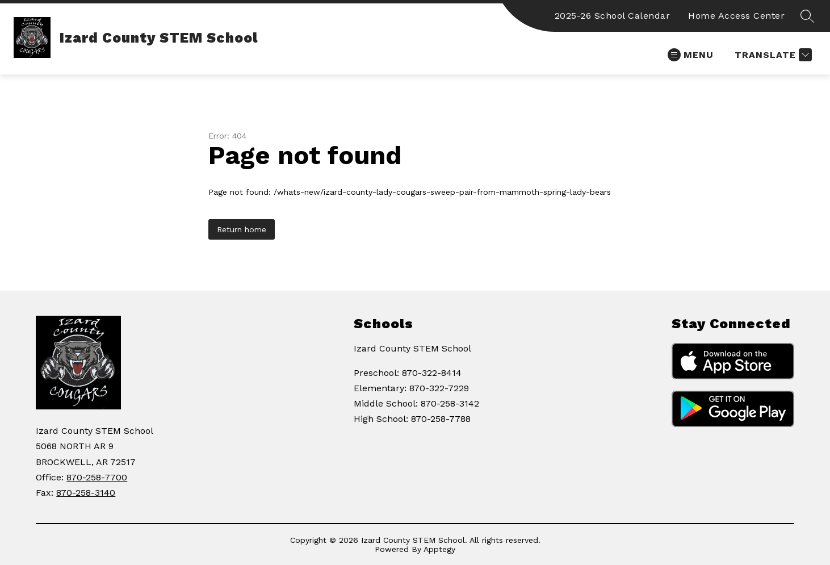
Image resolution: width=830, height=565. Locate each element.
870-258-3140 (85, 492)
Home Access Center (736, 15)
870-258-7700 (96, 477)
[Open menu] (691, 55)
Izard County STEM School (412, 348)
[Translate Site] (772, 55)
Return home (241, 229)
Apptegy (439, 549)
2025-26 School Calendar (612, 15)
